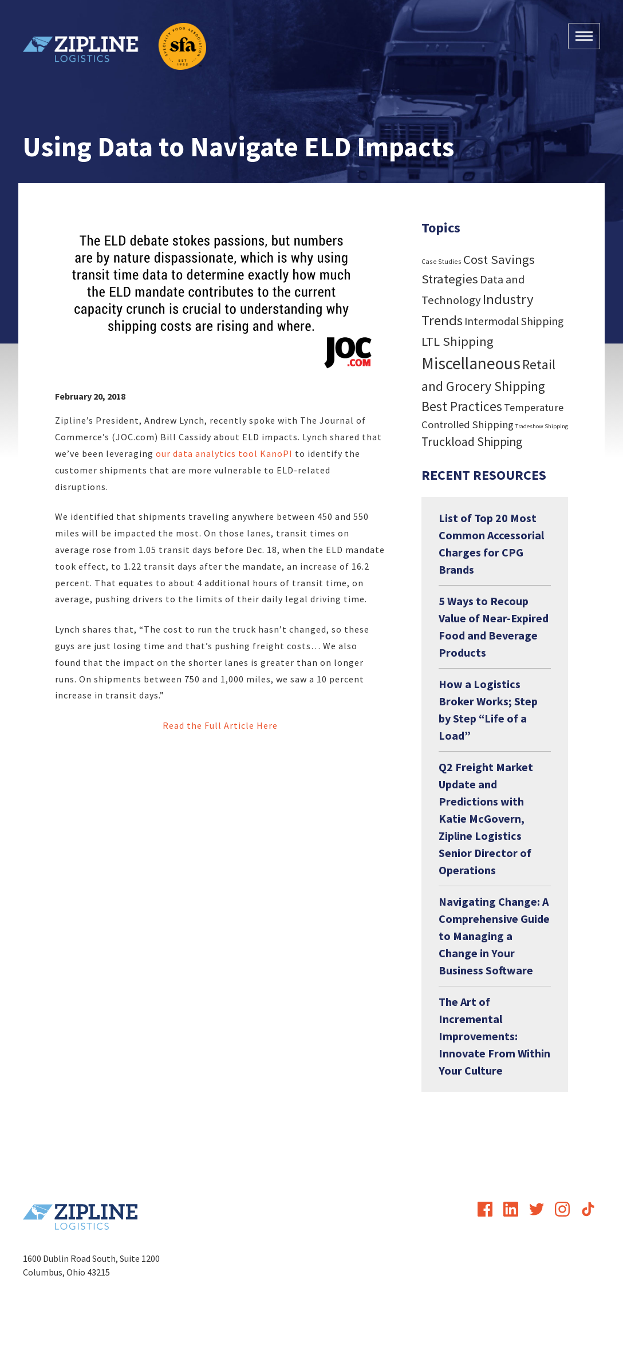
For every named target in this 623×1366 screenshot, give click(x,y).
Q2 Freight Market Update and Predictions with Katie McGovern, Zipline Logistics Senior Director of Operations (486, 818)
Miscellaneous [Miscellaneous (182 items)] (471, 363)
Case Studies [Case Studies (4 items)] (441, 261)
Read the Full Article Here (220, 725)
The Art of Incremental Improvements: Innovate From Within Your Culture (494, 1035)
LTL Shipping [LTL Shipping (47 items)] (457, 341)
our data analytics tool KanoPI (224, 453)
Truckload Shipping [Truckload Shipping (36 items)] (471, 441)
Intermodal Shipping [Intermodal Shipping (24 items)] (513, 321)
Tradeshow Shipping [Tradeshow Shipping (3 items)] (541, 426)
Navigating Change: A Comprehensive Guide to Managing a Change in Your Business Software (494, 935)
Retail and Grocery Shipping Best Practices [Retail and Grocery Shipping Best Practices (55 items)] (488, 385)
